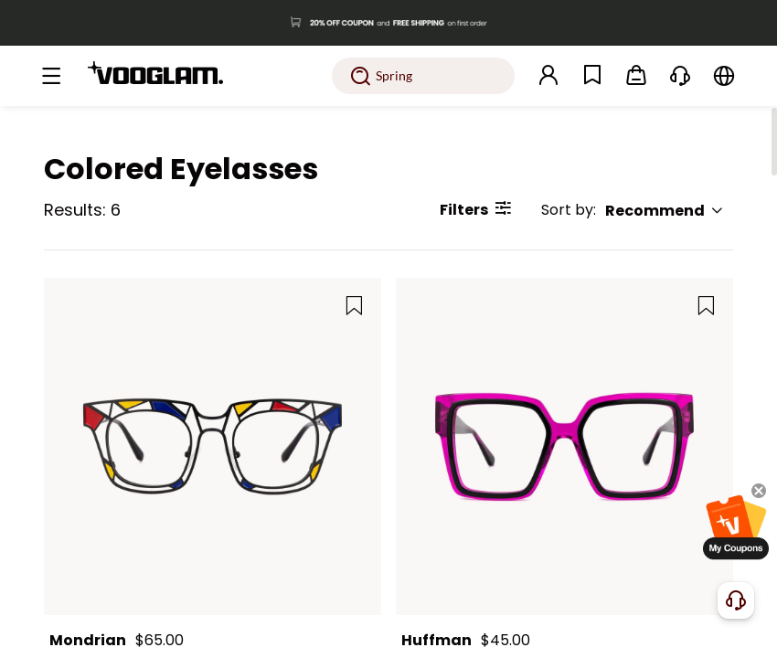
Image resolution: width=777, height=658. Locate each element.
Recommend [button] (664, 210)
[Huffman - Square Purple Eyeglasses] (564, 446)
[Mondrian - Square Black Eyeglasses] (212, 446)
